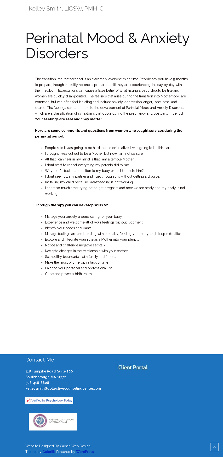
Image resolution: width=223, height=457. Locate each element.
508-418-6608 (37, 383)
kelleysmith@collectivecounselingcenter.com (63, 388)
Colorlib (48, 452)
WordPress (85, 452)
